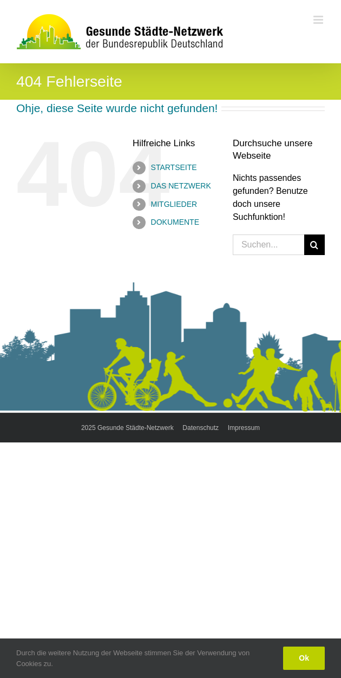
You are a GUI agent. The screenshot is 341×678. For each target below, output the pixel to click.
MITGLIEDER (174, 204)
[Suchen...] (268, 244)
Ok (304, 658)
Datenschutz (200, 428)
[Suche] (314, 244)
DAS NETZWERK (181, 185)
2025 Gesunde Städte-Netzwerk (127, 428)
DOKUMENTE (175, 222)
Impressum (244, 428)
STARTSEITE (174, 167)
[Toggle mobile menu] (319, 19)
